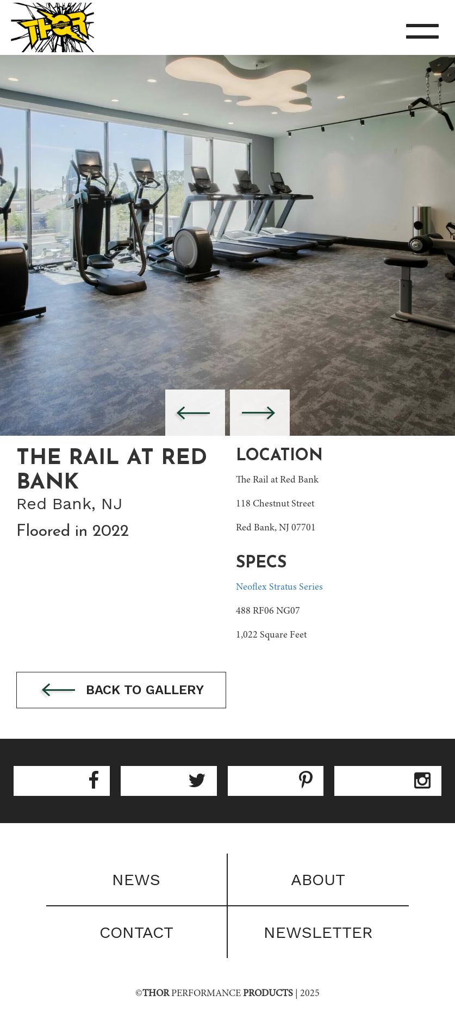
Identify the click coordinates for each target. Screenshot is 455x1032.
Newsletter (318, 932)
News (136, 879)
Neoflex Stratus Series (279, 587)
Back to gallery (121, 690)
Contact (136, 932)
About (318, 879)
